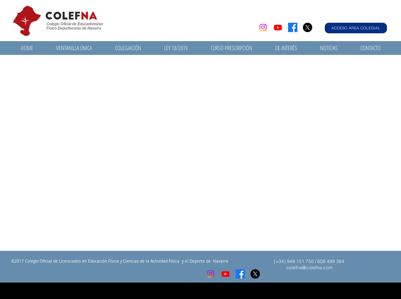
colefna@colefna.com (309, 267)
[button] (74, 48)
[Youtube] (278, 27)
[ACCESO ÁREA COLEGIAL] (356, 28)
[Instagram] (263, 27)
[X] (307, 27)
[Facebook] (292, 27)
